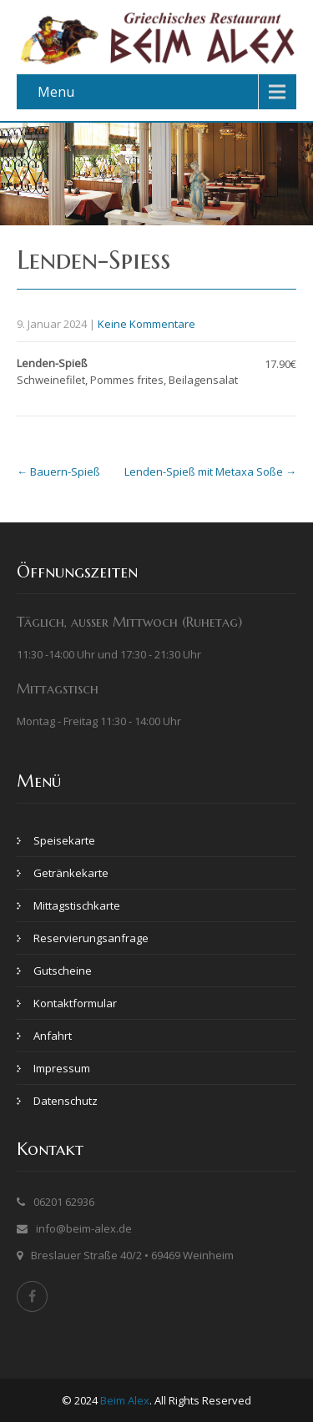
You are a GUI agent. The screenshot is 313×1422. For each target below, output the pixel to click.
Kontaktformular (75, 1003)
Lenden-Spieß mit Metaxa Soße (210, 471)
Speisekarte (64, 840)
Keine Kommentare (146, 323)
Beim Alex (124, 1400)
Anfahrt (52, 1035)
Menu (56, 92)
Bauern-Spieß (58, 471)
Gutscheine (62, 970)
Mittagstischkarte (76, 905)
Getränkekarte (71, 872)
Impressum (61, 1068)
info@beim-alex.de (84, 1228)
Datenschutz (65, 1100)
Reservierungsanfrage (91, 937)
